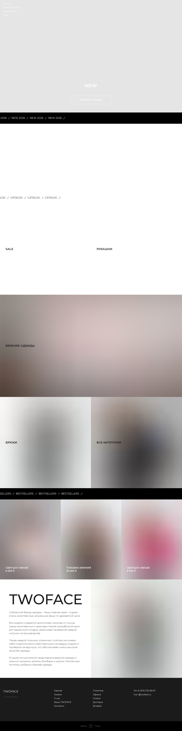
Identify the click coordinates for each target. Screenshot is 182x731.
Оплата (96, 698)
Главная (58, 690)
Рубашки (104, 249)
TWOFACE (10, 691)
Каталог (7, 3)
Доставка (98, 702)
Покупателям (10, 11)
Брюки (11, 442)
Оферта (97, 694)
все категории (109, 442)
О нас (6, 15)
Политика (98, 690)
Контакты (59, 706)
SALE (9, 249)
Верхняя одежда (20, 345)
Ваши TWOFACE (11, 7)
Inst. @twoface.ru (142, 694)
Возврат (97, 706)
